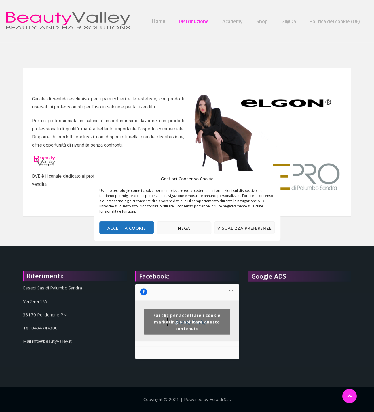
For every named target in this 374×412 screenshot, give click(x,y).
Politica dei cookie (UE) (334, 18)
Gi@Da (289, 18)
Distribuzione (197, 18)
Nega (184, 228)
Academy (235, 18)
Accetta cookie (126, 228)
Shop (263, 18)
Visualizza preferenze (244, 228)
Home (163, 18)
